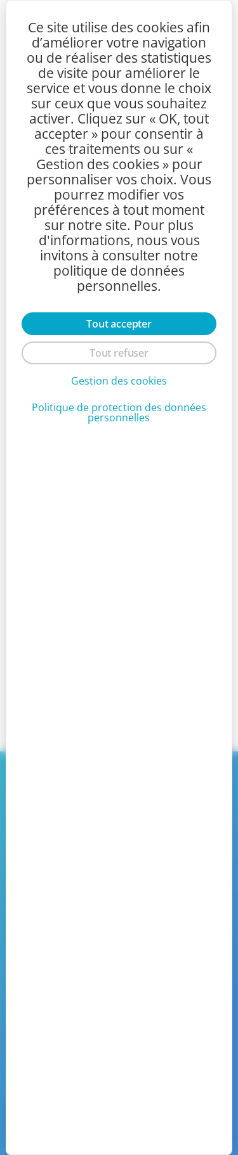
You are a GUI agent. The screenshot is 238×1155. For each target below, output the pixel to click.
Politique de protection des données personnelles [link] (119, 412)
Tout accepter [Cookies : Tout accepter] (119, 324)
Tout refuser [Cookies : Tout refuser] (119, 353)
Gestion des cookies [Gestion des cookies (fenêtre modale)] (119, 381)
